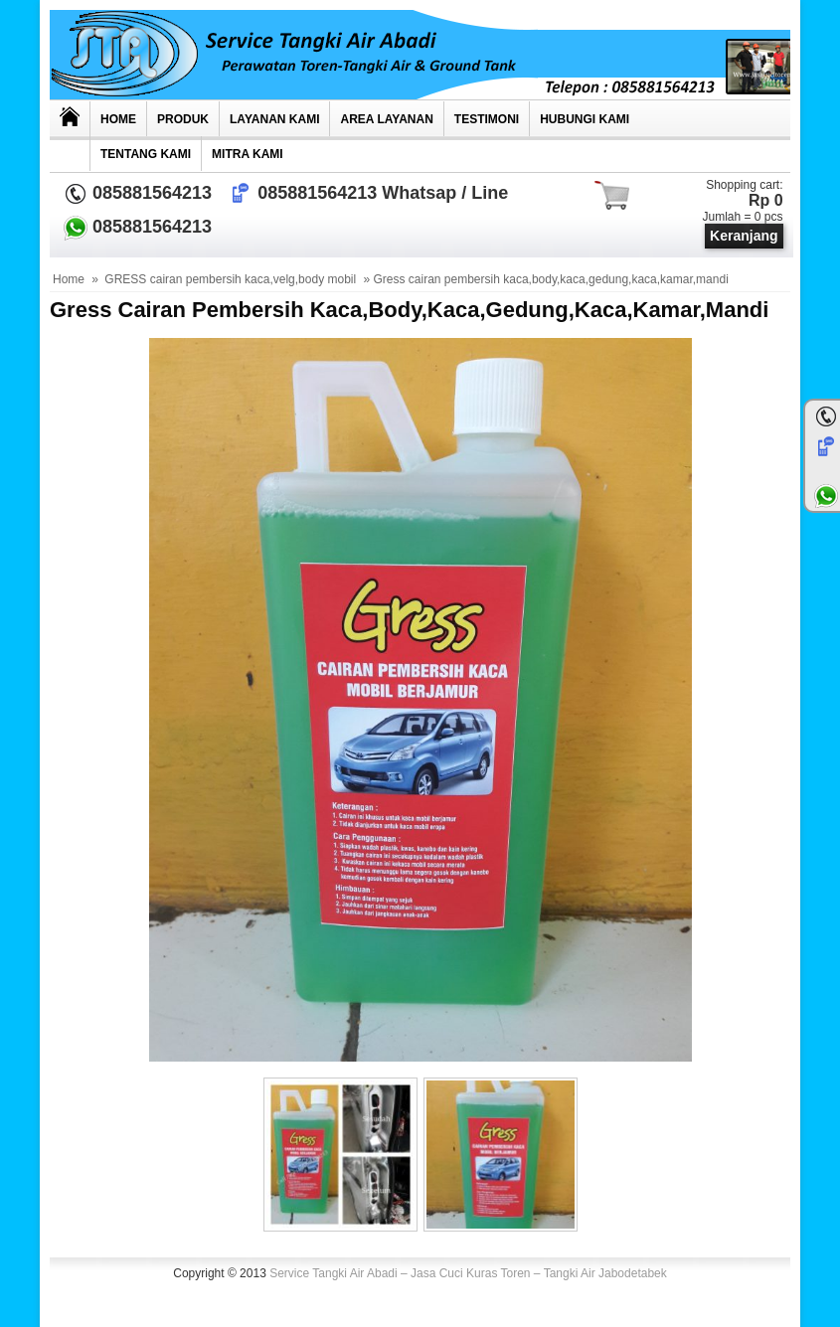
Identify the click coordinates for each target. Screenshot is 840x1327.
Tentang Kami (145, 154)
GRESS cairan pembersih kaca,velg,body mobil (230, 279)
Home (118, 119)
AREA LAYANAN (386, 119)
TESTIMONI (486, 119)
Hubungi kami (584, 119)
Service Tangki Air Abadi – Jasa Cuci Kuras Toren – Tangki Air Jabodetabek (468, 1273)
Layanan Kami (274, 119)
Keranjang (743, 236)
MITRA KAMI (247, 154)
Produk (183, 119)
